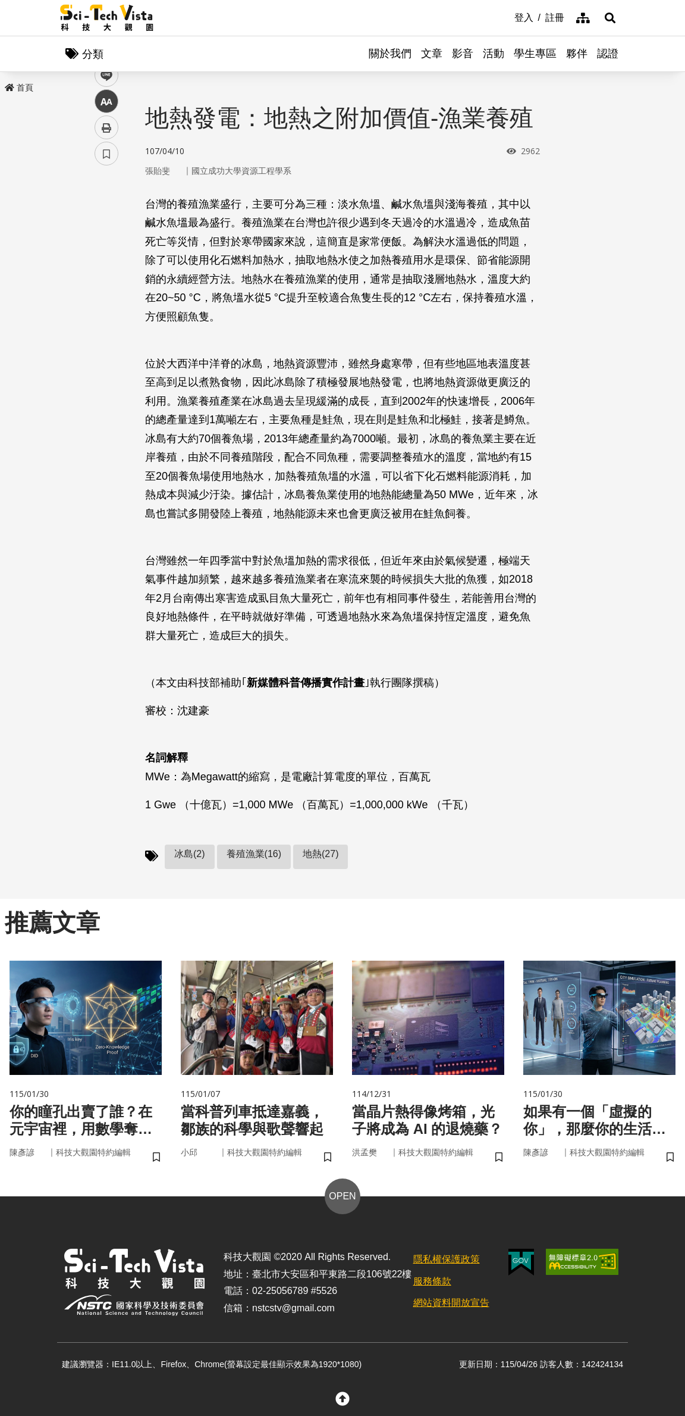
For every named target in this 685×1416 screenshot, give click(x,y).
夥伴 (576, 54)
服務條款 (432, 1281)
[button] (610, 18)
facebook (106, 228)
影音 (462, 54)
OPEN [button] (342, 1196)
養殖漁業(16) (254, 854)
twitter (106, 254)
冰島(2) (189, 854)
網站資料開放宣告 (451, 1303)
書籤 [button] (106, 358)
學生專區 (535, 54)
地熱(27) (320, 854)
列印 (106, 332)
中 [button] (106, 306)
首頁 (19, 87)
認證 (607, 54)
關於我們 (390, 54)
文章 (431, 54)
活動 (493, 54)
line (102, 280)
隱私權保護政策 (446, 1259)
